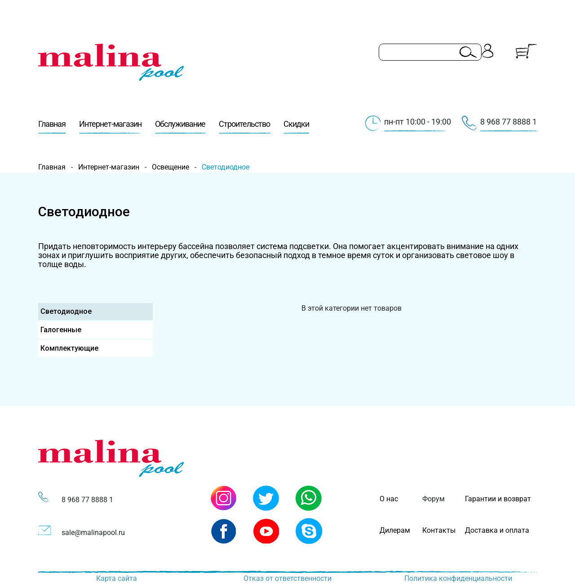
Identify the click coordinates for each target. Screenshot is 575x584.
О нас (389, 499)
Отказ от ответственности (287, 578)
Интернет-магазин (110, 126)
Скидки (296, 126)
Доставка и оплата (497, 530)
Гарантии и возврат (498, 499)
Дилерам (395, 530)
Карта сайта (116, 578)
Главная (52, 126)
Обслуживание (180, 126)
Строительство (244, 126)
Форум (433, 499)
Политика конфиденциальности (458, 578)
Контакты (439, 530)
